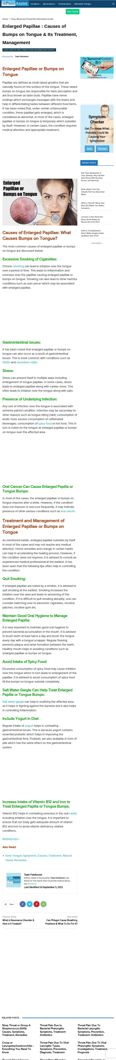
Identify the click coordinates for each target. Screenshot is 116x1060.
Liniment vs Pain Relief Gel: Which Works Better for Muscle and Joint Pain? (92, 219)
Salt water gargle (13, 701)
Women (102, 148)
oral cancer (68, 511)
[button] (113, 4)
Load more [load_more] (97, 243)
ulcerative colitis (26, 362)
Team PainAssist (21, 57)
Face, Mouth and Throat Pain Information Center (32, 19)
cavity (73, 813)
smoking (18, 266)
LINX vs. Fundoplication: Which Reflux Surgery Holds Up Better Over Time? (92, 233)
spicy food (45, 423)
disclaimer (32, 884)
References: (10, 839)
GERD (6, 362)
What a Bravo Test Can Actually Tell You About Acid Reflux (92, 191)
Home (5, 19)
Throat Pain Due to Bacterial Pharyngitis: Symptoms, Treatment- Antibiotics (54, 1028)
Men (89, 148)
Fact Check (72, 11)
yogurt (29, 725)
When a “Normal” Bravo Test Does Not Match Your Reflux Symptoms (92, 205)
